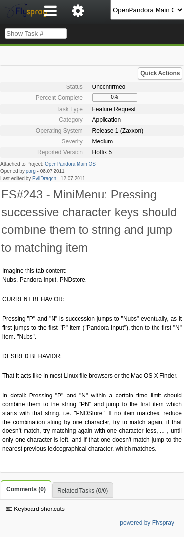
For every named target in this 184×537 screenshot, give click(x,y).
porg (31, 171)
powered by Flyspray (147, 522)
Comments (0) (26, 489)
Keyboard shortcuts (35, 509)
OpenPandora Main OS (70, 164)
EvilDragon (44, 178)
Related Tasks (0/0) (82, 490)
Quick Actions (160, 73)
